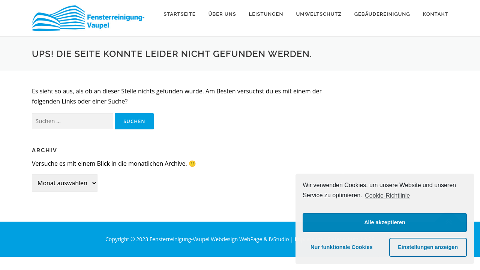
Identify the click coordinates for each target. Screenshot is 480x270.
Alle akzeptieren (384, 222)
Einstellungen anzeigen (428, 247)
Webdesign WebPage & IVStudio (250, 239)
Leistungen (266, 14)
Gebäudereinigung (382, 14)
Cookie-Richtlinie (387, 195)
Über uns (222, 14)
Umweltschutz (318, 14)
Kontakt (435, 14)
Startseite (180, 14)
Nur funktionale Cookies (341, 247)
